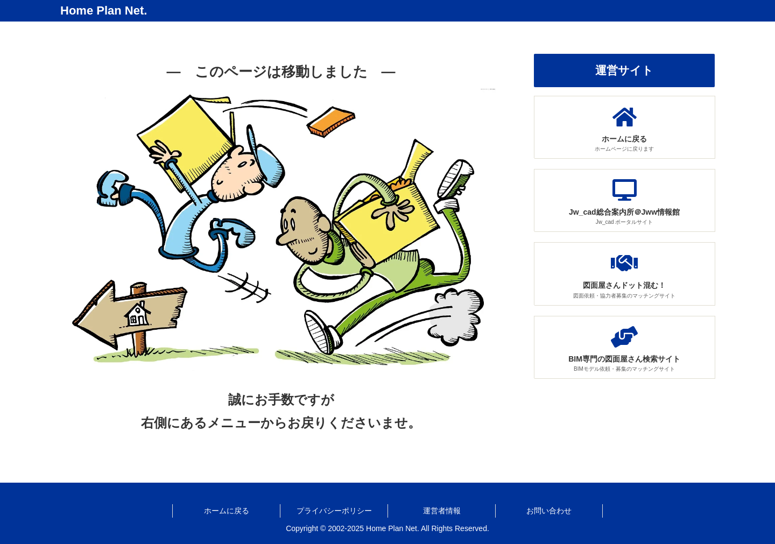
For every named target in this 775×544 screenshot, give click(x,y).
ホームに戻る (226, 510)
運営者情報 (442, 510)
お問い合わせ (549, 510)
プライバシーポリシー (334, 510)
